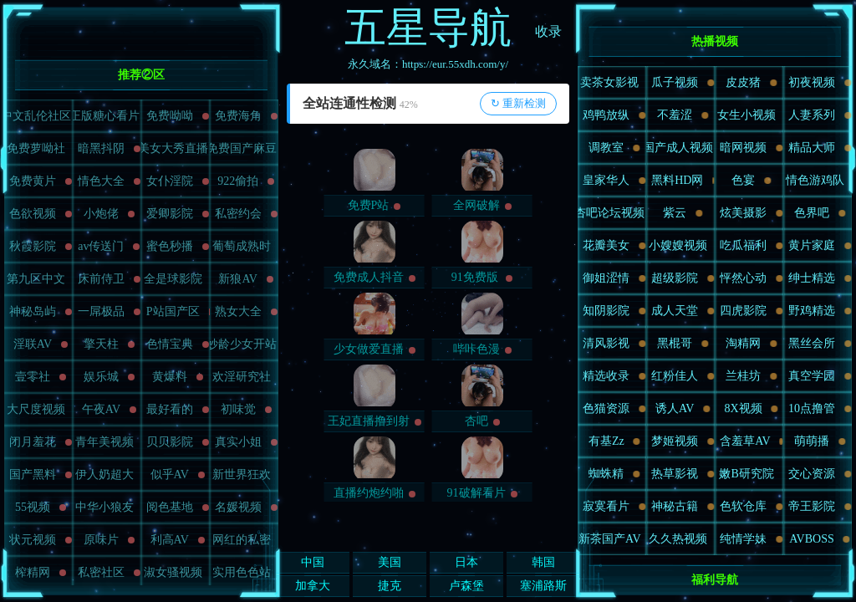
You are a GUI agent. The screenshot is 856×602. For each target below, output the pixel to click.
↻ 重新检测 (518, 103)
